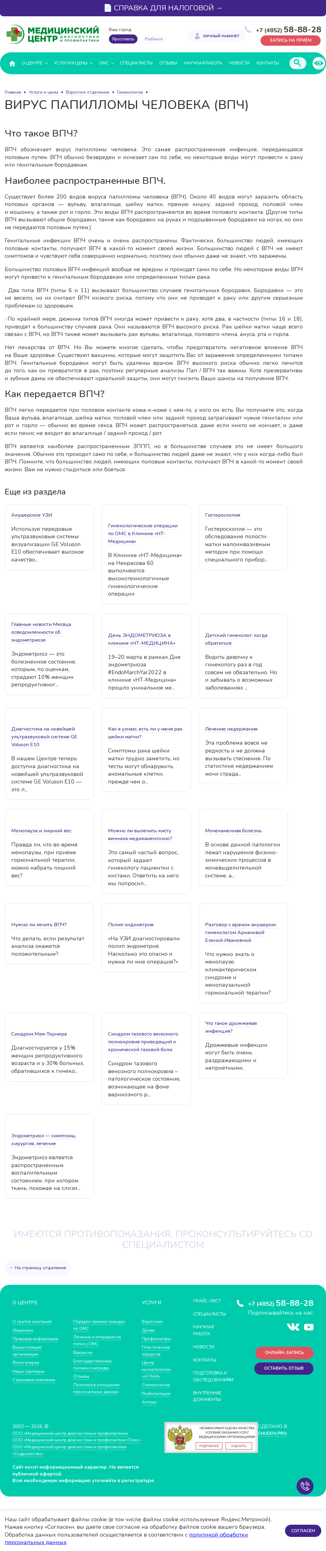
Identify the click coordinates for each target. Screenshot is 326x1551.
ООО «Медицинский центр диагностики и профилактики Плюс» (83, 1446)
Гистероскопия (222, 515)
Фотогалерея (27, 1362)
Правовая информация (38, 1338)
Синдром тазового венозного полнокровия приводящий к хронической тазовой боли (143, 1042)
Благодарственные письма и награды (94, 1364)
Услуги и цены (70, 63)
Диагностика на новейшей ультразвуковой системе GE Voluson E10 (44, 737)
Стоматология (157, 1384)
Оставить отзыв (281, 1371)
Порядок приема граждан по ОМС (92, 1325)
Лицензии (23, 1330)
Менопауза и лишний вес (41, 831)
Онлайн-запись (282, 1354)
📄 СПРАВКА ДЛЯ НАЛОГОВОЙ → (163, 8)
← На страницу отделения (38, 1267)
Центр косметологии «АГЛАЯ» (157, 1369)
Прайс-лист (209, 1301)
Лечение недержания (231, 729)
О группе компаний (33, 1321)
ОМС (104, 63)
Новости (239, 63)
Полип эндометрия (130, 924)
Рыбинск (154, 39)
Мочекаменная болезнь (233, 831)
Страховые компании (36, 1379)
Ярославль (123, 39)
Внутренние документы (209, 1402)
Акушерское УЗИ (31, 515)
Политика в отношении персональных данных (98, 1387)
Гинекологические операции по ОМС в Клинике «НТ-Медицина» (143, 534)
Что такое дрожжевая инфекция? (231, 1027)
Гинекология (130, 92)
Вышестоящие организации (29, 1350)
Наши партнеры (30, 1370)
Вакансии (83, 1352)
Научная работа (203, 63)
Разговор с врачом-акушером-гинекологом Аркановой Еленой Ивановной (241, 932)
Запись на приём (288, 40)
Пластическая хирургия (157, 1350)
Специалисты (136, 63)
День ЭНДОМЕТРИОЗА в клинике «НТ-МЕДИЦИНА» (141, 639)
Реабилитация (157, 1392)
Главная (13, 92)
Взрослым (153, 1321)
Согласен (302, 1531)
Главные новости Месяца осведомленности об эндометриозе (41, 632)
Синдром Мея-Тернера (39, 1034)
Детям (149, 1330)
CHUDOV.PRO (272, 1439)
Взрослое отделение (87, 92)
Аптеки (150, 1401)
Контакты (267, 63)
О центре (32, 63)
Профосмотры (158, 1338)
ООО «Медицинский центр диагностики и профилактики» (76, 1439)
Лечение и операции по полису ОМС (99, 1340)
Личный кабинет (221, 36)
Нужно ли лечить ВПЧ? (39, 924)
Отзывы (168, 63)
